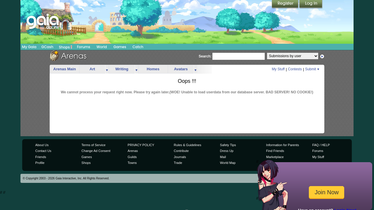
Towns (132, 162)
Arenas (133, 151)
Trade (178, 162)
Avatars (181, 69)
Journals (180, 157)
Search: (205, 56)
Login (311, 4)
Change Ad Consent (96, 151)
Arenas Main (64, 69)
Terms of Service (93, 145)
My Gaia (29, 46)
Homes (153, 69)
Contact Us (43, 151)
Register (285, 4)
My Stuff (278, 69)
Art (92, 69)
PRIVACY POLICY (141, 145)
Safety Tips (228, 145)
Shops (65, 47)
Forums (83, 46)
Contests (295, 69)
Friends (40, 157)
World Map (228, 162)
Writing (122, 69)
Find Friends (275, 151)
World (101, 46)
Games (119, 46)
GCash (47, 46)
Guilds (132, 157)
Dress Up (226, 151)
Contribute (181, 151)
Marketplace (275, 157)
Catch (138, 46)
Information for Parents (282, 145)
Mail (223, 157)
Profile (39, 162)
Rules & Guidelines (187, 145)
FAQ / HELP (321, 145)
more (107, 69)
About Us (42, 145)
